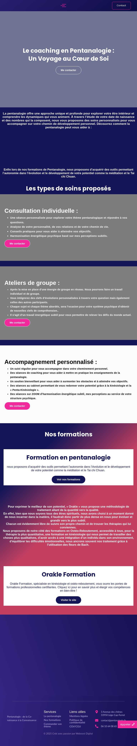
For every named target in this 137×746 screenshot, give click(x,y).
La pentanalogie (52, 716)
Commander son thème (53, 725)
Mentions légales (78, 716)
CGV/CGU (75, 726)
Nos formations (52, 719)
